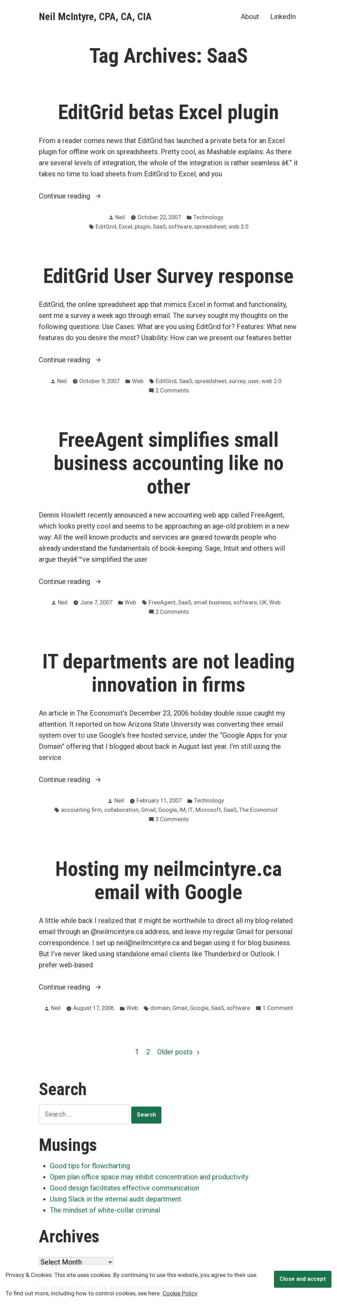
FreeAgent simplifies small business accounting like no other (169, 463)
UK (263, 602)
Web (137, 381)
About (250, 16)
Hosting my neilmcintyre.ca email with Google (168, 880)
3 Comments (172, 819)
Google (167, 810)
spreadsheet (210, 226)
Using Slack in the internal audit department (115, 1199)
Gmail (148, 810)
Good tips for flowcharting (90, 1166)
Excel (125, 226)
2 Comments (172, 391)
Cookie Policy (179, 1293)
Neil (120, 217)
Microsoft (208, 810)
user (253, 381)
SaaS (159, 226)
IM (182, 810)
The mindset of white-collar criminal (105, 1210)
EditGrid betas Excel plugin (168, 112)
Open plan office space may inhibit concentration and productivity (149, 1177)
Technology (208, 217)
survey (237, 381)
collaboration (121, 810)
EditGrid (106, 226)
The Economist (258, 810)
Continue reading (78, 196)
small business (212, 602)
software (180, 226)
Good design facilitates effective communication (124, 1188)
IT (190, 810)
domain (160, 1008)
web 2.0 (238, 226)
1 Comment (278, 1008)
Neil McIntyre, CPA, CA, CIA (95, 17)
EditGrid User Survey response (168, 276)
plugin (142, 226)
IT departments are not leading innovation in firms (168, 673)
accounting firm (81, 810)
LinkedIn (283, 16)
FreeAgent (162, 602)
